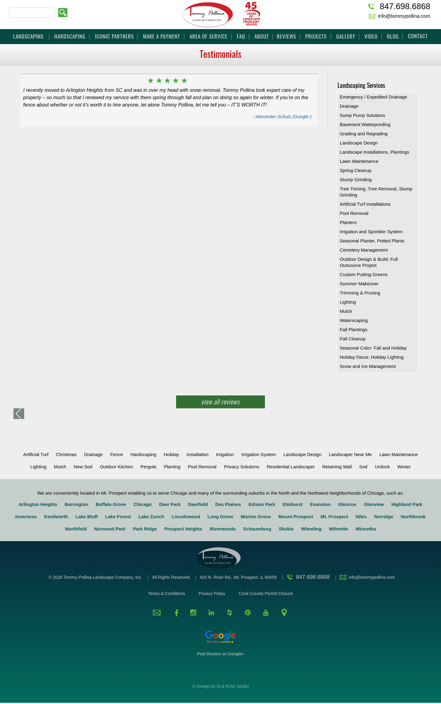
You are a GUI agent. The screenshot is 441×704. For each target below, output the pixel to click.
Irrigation (225, 454)
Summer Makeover (359, 283)
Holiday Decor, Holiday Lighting (371, 357)
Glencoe (347, 504)
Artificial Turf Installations (365, 204)
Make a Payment (161, 36)
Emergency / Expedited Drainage (373, 96)
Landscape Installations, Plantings (374, 152)
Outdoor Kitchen (116, 466)
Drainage (349, 106)
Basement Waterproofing (365, 124)
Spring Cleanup (355, 170)
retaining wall (337, 466)
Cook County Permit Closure (266, 593)
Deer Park (170, 504)
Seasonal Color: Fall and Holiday (373, 347)
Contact (418, 36)
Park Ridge (145, 528)
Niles (361, 516)
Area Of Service (209, 36)
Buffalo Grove (111, 504)
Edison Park (262, 504)
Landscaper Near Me (350, 454)
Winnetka (366, 528)
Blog (393, 36)
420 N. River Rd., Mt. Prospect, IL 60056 (239, 577)
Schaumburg (257, 528)
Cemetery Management (364, 250)
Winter (404, 466)
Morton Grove (256, 516)
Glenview (374, 504)
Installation (198, 454)
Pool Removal (354, 213)
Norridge (384, 516)
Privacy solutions (241, 466)
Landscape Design (359, 142)
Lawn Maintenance (359, 161)
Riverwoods (223, 528)
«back (18, 413)
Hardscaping (69, 36)
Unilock (382, 466)
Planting (172, 466)
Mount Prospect (295, 516)
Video (371, 36)
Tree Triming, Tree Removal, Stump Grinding (376, 191)
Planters (348, 222)
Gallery (345, 36)
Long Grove (220, 516)
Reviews (286, 36)
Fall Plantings (353, 329)
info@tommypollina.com (404, 16)
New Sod (83, 466)
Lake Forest (118, 516)
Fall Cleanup (352, 338)
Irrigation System (258, 454)
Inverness (26, 516)
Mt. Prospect (334, 516)
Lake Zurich (151, 516)
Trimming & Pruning (360, 292)
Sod (363, 466)
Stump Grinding (355, 179)
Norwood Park (110, 528)
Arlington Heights (38, 504)
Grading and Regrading (363, 133)
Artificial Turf (36, 454)
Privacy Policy (211, 593)
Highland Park (406, 504)
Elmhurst (293, 504)
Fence (116, 454)
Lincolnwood (186, 516)
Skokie (286, 528)
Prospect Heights (183, 528)
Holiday (171, 454)
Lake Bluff (86, 516)
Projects (316, 36)
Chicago (143, 504)
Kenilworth (56, 516)
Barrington (76, 504)
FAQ (241, 36)
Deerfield (198, 504)
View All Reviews (220, 401)
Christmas (66, 454)
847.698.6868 (405, 6)
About (261, 36)
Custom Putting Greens (363, 274)
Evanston (320, 504)
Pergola (148, 466)
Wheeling (311, 528)
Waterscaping (354, 320)
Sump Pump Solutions (362, 115)
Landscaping (29, 36)
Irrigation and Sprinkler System (371, 231)
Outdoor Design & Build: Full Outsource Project (369, 262)
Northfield (76, 528)
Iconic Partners (114, 36)
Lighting (348, 302)
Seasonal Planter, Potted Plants (372, 240)
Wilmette (338, 528)
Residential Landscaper (291, 466)
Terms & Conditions (166, 593)
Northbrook (413, 516)
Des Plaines (228, 504)
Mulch (346, 311)
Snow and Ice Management (368, 366)
